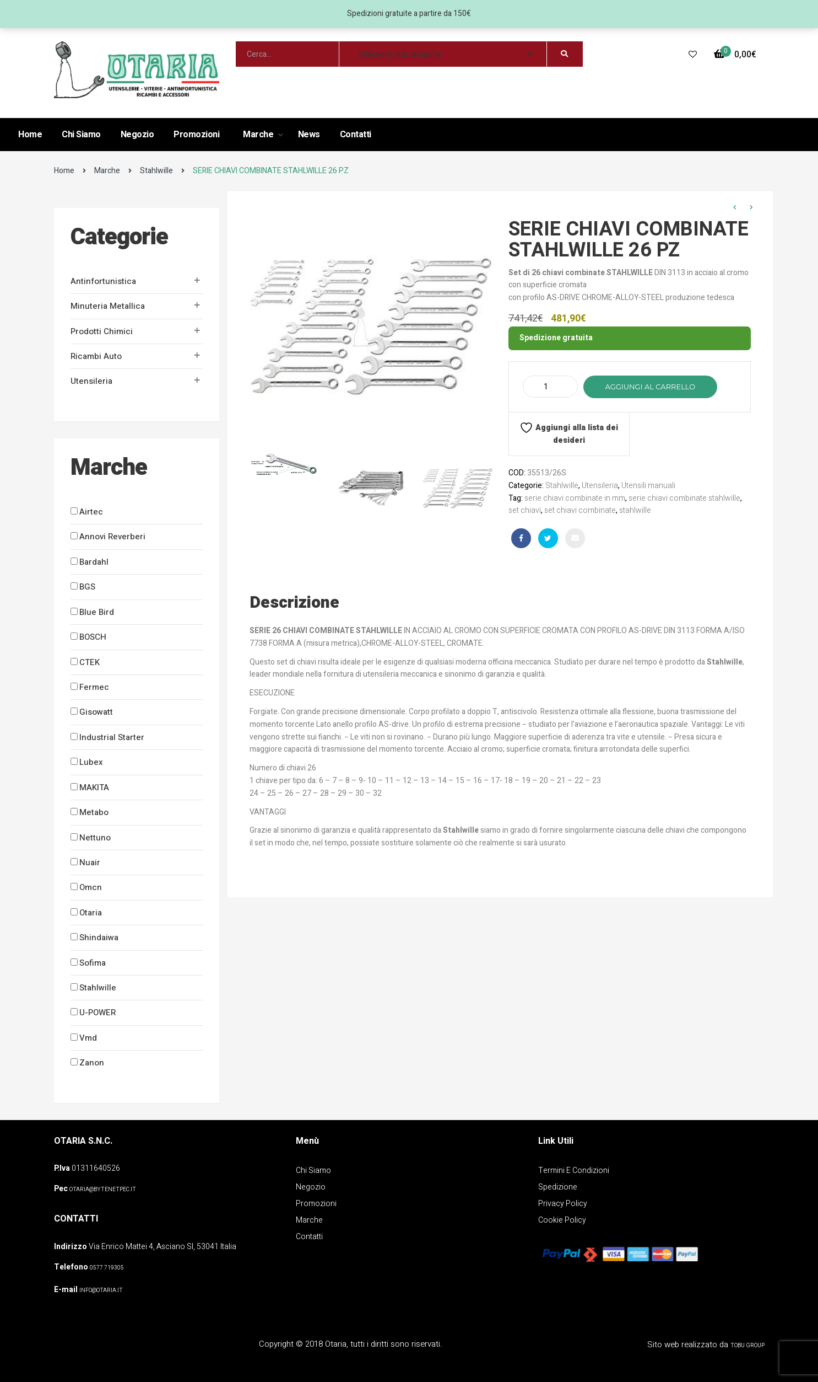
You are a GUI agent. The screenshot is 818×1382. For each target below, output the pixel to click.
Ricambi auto (96, 356)
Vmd (88, 1038)
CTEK (89, 662)
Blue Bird (96, 612)
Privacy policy (562, 1203)
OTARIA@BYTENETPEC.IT (102, 1189)
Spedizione (557, 1187)
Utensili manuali (648, 485)
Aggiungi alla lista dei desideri (568, 433)
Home (30, 134)
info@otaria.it (101, 1290)
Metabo (94, 812)
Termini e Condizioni (573, 1170)
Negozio (137, 134)
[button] (735, 55)
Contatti (355, 134)
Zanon (91, 1063)
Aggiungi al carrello (650, 386)
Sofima (92, 963)
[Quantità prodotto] (550, 387)
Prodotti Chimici (102, 331)
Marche (259, 134)
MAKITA (94, 787)
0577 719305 (107, 1268)
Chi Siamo (81, 134)
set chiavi (524, 510)
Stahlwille (156, 170)
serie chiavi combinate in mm (574, 498)
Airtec (91, 512)
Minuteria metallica (108, 306)
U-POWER (97, 1012)
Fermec (94, 687)
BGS (87, 587)
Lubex (91, 762)
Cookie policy (562, 1220)
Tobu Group (747, 1345)
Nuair (89, 862)
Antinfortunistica (103, 281)
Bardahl (94, 562)
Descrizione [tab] (294, 603)
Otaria (90, 913)
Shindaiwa (98, 937)
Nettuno (95, 838)
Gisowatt (96, 712)
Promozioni (196, 134)
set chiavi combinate (580, 510)
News (309, 134)
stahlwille (635, 510)
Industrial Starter (111, 737)
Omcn (90, 887)
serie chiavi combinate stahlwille (684, 498)
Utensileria (91, 381)
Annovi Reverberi (112, 537)
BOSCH (92, 637)
